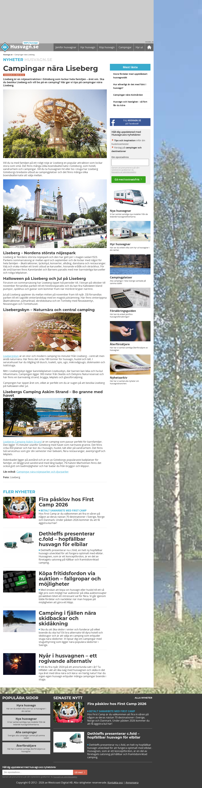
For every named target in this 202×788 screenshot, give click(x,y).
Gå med (80, 772)
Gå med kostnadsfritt (129, 179)
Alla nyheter (143, 697)
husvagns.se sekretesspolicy (123, 172)
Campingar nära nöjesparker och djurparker (43, 471)
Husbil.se (149, 42)
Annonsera (132, 782)
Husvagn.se (8, 54)
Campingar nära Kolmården (128, 94)
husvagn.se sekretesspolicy (65, 777)
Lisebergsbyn (11, 356)
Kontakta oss (115, 782)
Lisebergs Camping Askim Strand (22, 441)
